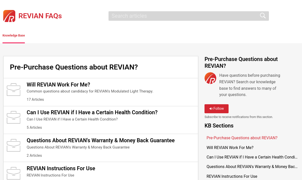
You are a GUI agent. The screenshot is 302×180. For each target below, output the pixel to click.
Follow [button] (216, 110)
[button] (61, 37)
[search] (189, 16)
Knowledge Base (27, 36)
